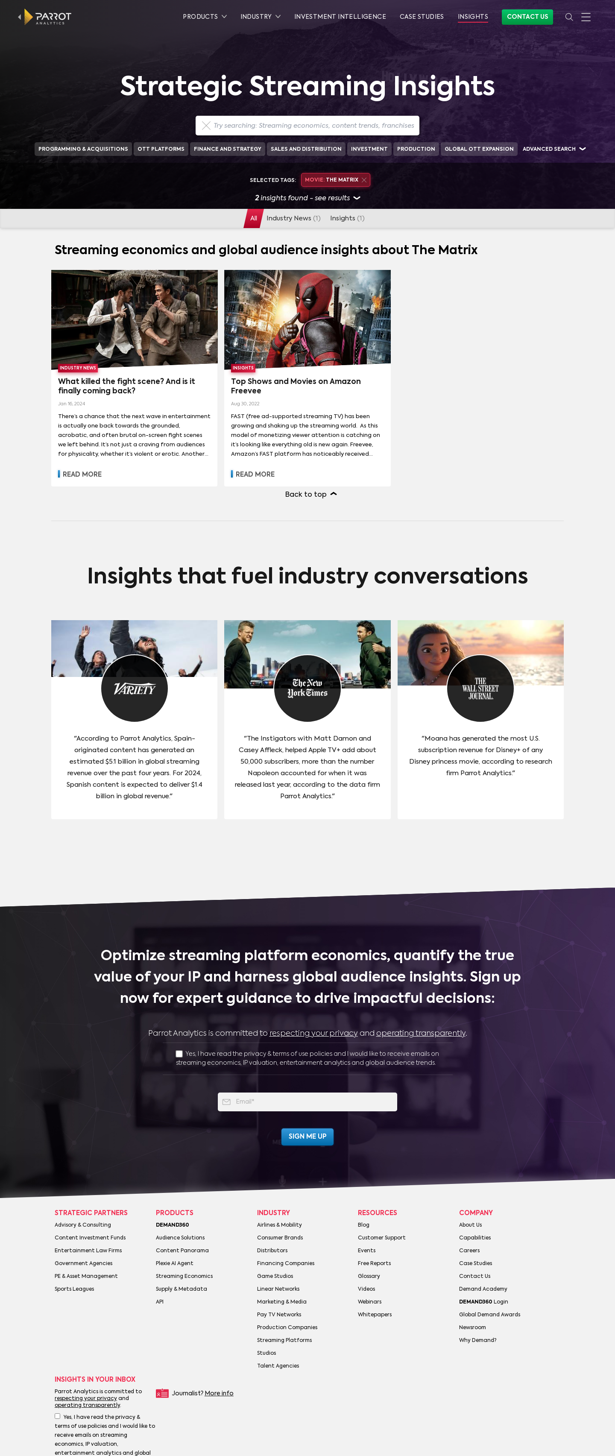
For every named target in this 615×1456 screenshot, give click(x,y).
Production (416, 149)
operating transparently (421, 1033)
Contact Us (527, 17)
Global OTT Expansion (479, 149)
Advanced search (549, 149)
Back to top (306, 495)
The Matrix (335, 180)
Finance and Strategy (227, 149)
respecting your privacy (313, 1033)
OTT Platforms (161, 149)
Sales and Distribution (306, 149)
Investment (369, 149)
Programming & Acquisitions (83, 149)
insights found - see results (307, 198)
